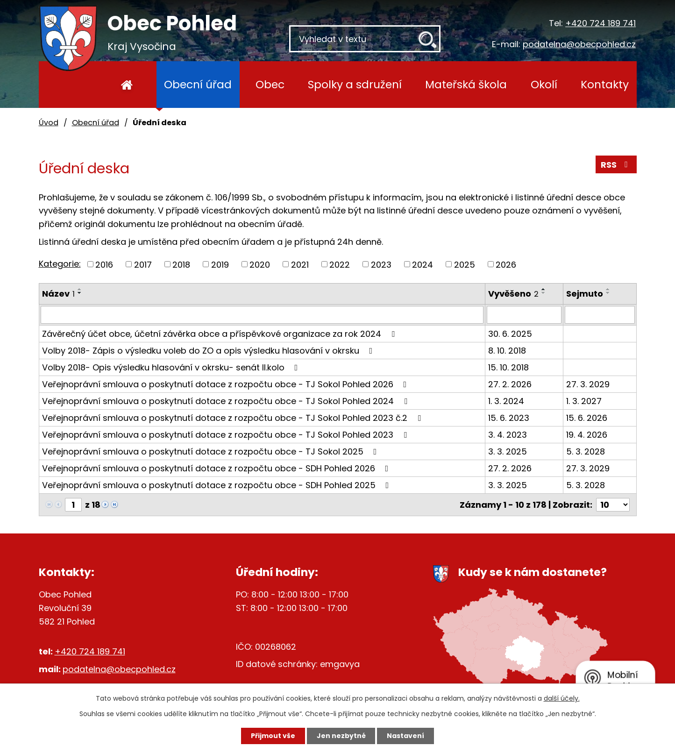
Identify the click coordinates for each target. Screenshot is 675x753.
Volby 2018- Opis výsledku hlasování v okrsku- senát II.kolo (172, 367)
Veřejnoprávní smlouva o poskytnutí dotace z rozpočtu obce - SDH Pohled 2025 (217, 485)
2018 (181, 264)
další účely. (562, 698)
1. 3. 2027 (584, 401)
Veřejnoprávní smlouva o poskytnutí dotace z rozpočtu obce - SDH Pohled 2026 (217, 468)
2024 (422, 264)
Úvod (127, 84)
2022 (339, 264)
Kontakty (605, 84)
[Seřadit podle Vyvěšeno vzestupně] (544, 289)
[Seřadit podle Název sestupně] (80, 293)
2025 (464, 264)
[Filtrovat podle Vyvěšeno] (524, 315)
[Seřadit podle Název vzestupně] (80, 289)
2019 (220, 264)
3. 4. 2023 (507, 434)
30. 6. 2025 (510, 334)
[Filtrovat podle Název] (262, 315)
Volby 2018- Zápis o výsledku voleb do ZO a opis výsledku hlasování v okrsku (209, 350)
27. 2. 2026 (510, 384)
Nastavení (406, 735)
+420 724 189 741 (600, 23)
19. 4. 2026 (586, 434)
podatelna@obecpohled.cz (579, 44)
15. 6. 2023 (508, 418)
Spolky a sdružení (355, 84)
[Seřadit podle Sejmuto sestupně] (608, 293)
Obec (270, 84)
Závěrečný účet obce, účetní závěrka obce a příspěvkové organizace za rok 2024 (220, 334)
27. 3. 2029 (588, 384)
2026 (506, 264)
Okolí (544, 84)
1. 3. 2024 (506, 401)
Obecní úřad (198, 84)
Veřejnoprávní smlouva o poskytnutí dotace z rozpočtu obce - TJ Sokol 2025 (211, 451)
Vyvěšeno (513, 293)
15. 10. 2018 (508, 367)
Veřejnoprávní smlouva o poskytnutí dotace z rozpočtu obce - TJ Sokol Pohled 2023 (226, 434)
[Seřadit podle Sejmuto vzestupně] (608, 289)
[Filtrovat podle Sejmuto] (599, 315)
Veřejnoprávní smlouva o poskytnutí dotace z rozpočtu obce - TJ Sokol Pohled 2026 (226, 384)
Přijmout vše (273, 735)
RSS (616, 164)
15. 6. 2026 (586, 418)
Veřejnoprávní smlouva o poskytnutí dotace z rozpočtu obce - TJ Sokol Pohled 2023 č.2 (233, 418)
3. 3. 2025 (507, 451)
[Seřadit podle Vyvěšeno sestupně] (544, 293)
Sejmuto (584, 293)
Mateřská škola (466, 84)
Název (58, 293)
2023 (381, 264)
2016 (104, 264)
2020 (259, 264)
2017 (143, 264)
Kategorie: (60, 264)
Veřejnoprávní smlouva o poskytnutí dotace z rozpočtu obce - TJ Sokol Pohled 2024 (226, 401)
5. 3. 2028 (585, 451)
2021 (300, 264)
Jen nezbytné (341, 735)
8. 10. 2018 (507, 350)
